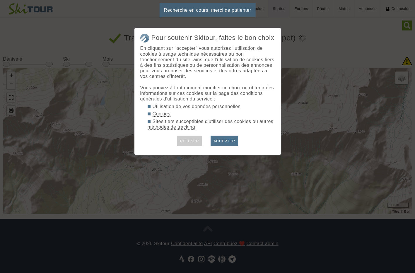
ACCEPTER (224, 141)
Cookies (161, 113)
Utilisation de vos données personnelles (197, 106)
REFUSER (189, 141)
